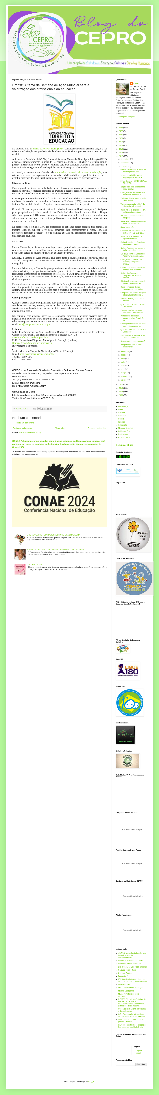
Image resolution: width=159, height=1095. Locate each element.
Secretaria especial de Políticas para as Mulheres (131, 1021)
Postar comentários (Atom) (30, 432)
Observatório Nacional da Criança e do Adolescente (132, 1010)
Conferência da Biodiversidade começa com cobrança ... (132, 269)
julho (123, 359)
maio (123, 366)
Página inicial (60, 428)
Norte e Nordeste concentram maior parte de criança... (132, 249)
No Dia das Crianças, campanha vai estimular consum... (131, 275)
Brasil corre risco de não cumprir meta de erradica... (132, 288)
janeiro (124, 380)
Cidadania (122, 416)
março (124, 373)
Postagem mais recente (22, 428)
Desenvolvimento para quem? (132, 341)
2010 (121, 388)
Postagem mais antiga (97, 428)
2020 (121, 138)
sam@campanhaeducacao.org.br (35, 324)
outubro (124, 166)
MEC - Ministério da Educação (130, 988)
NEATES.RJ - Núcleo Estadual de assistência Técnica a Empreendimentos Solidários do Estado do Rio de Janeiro (132, 1002)
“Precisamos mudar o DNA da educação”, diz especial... (132, 205)
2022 (121, 131)
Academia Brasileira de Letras (130, 961)
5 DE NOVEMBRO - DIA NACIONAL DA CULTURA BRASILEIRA (53, 535)
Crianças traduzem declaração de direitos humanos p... (132, 193)
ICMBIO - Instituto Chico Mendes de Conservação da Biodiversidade (132, 980)
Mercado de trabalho (126, 428)
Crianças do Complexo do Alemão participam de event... (131, 261)
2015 (121, 145)
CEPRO (136, 83)
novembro (125, 163)
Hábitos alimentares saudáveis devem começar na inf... (132, 282)
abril (123, 369)
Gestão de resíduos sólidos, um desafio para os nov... (133, 170)
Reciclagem (123, 434)
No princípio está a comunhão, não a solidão (132, 188)
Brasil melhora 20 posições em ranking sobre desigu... (133, 211)
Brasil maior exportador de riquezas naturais (131, 237)
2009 (121, 391)
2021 (121, 135)
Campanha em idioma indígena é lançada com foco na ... (133, 294)
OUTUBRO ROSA (34, 565)
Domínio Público (124, 973)
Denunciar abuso (124, 445)
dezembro (125, 159)
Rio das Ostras (124, 437)
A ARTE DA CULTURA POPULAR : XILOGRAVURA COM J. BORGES (55, 550)
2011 (121, 384)
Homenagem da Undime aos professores (32, 343)
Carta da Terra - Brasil (127, 970)
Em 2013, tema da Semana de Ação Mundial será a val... (132, 255)
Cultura (121, 419)
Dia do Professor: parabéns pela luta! (30, 337)
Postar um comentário (25, 423)
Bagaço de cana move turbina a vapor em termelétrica (133, 222)
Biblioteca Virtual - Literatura (129, 964)
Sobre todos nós (127, 227)
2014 (121, 149)
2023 (121, 128)
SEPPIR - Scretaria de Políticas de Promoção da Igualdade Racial (132, 1026)
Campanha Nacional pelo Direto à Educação (78, 172)
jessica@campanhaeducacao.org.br (37, 354)
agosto (124, 355)
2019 (121, 142)
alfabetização (123, 406)
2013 (121, 152)
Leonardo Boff (124, 985)
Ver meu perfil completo (125, 117)
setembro (125, 351)
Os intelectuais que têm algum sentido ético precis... (132, 243)
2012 (121, 156)
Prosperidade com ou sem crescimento (131, 346)
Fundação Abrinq (125, 976)
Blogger (91, 1081)
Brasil (120, 409)
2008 (121, 395)
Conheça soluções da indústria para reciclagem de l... (133, 325)
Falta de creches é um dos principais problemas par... (132, 311)
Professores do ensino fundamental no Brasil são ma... (132, 318)
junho (123, 362)
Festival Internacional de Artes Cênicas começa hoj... (132, 336)
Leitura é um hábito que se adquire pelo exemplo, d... (132, 176)
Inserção (121, 422)
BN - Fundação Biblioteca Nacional (132, 967)
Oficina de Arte (124, 431)
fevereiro (125, 376)
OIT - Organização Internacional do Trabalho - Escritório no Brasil (131, 1015)
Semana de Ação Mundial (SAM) (47, 148)
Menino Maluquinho (126, 991)
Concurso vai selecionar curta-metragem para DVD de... (132, 232)
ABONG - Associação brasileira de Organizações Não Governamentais (132, 955)
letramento (122, 425)
